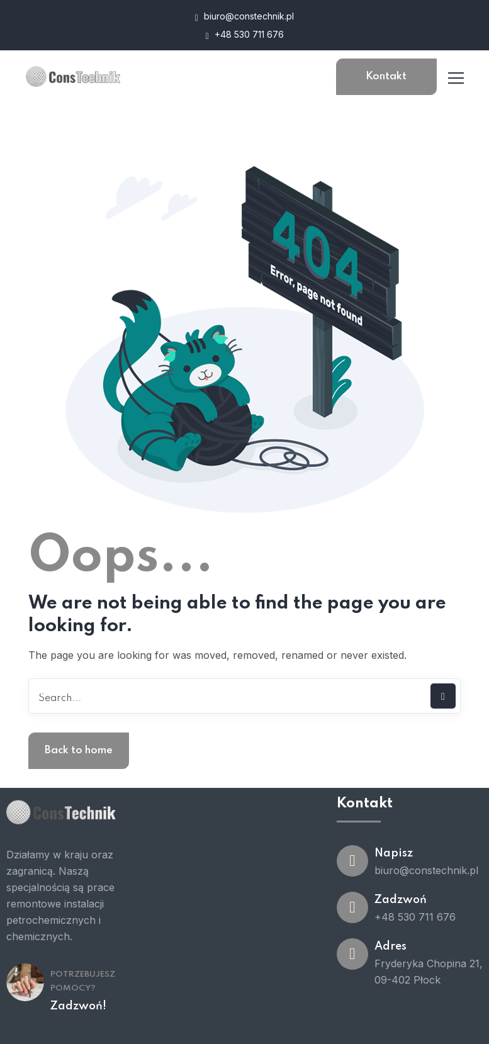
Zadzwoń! (78, 1006)
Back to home (79, 750)
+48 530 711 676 (244, 35)
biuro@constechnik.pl (244, 17)
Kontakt (386, 76)
